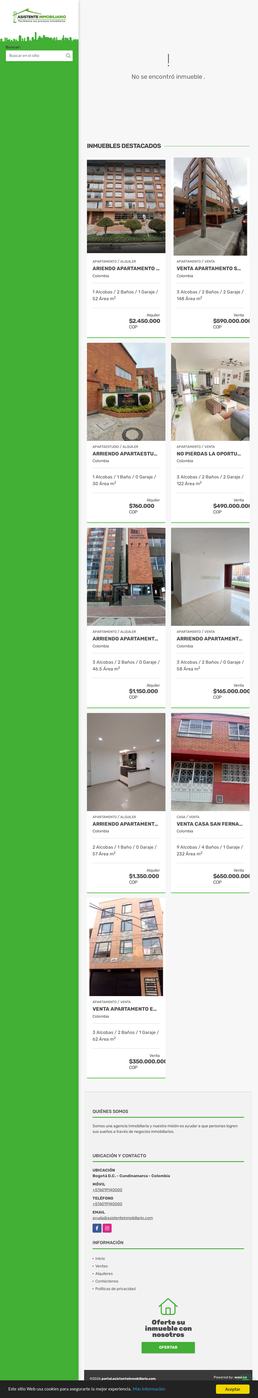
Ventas (101, 1266)
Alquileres (104, 1273)
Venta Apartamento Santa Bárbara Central (210, 269)
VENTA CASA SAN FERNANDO (210, 824)
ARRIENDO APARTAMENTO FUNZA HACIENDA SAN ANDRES (210, 639)
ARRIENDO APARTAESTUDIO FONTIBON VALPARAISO (126, 454)
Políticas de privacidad (115, 1288)
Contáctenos (106, 1281)
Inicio (100, 1258)
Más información (149, 1389)
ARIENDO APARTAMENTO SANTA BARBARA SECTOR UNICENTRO (126, 269)
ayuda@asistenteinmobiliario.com (123, 1218)
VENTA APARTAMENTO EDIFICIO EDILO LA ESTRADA (126, 1009)
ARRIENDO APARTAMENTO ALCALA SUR (126, 824)
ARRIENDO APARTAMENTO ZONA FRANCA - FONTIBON (126, 639)
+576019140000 (107, 1190)
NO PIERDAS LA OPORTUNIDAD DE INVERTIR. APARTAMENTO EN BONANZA (210, 454)
